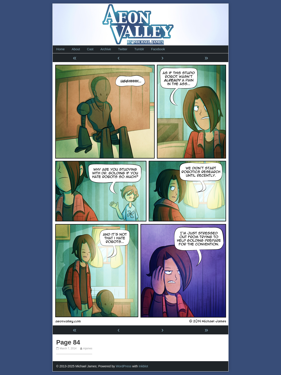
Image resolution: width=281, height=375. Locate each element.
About (76, 49)
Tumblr (139, 49)
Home (60, 49)
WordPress (123, 366)
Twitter (122, 49)
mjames (87, 348)
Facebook (158, 49)
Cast (90, 49)
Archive (106, 49)
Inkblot (143, 366)
